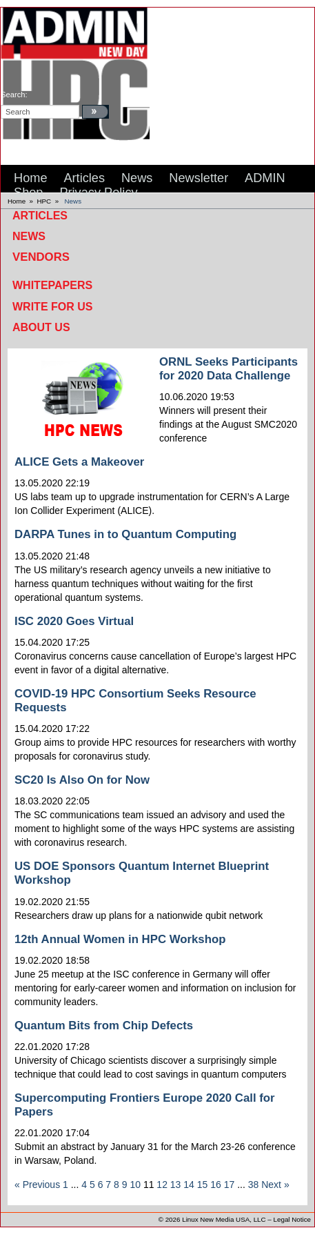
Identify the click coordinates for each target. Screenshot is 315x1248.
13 (175, 1184)
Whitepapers (52, 285)
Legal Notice (292, 1219)
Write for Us (52, 307)
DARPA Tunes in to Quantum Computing (125, 534)
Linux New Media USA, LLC (223, 1219)
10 (135, 1184)
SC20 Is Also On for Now (82, 779)
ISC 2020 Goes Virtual (74, 621)
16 (215, 1184)
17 (229, 1184)
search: (14, 94)
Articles (40, 215)
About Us (41, 327)
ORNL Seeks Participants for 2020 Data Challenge (228, 368)
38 (253, 1184)
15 (202, 1184)
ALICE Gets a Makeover (79, 461)
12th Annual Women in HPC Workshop (119, 939)
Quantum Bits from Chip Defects (103, 1025)
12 (161, 1184)
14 (188, 1184)
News (73, 201)
